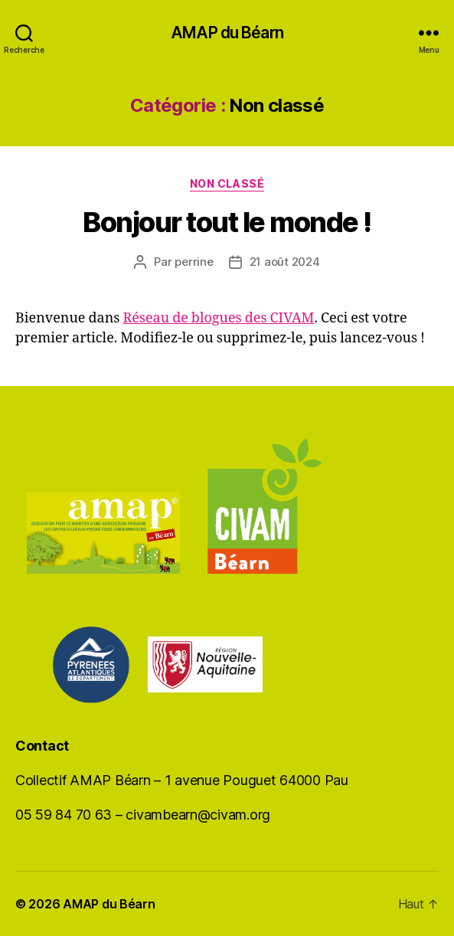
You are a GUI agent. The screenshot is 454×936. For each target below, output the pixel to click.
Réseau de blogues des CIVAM (218, 318)
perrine (194, 261)
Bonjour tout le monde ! (227, 222)
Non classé (227, 183)
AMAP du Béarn (227, 33)
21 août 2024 (285, 261)
